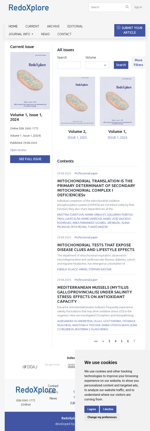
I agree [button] (92, 409)
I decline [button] (108, 409)
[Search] (105, 7)
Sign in (138, 7)
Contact (64, 34)
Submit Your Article (129, 30)
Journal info (20, 34)
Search (62, 57)
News (45, 34)
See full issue (30, 159)
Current (32, 26)
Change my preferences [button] (102, 417)
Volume (91, 57)
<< (96, 341)
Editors (53, 392)
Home (13, 26)
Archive (53, 26)
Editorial (75, 26)
